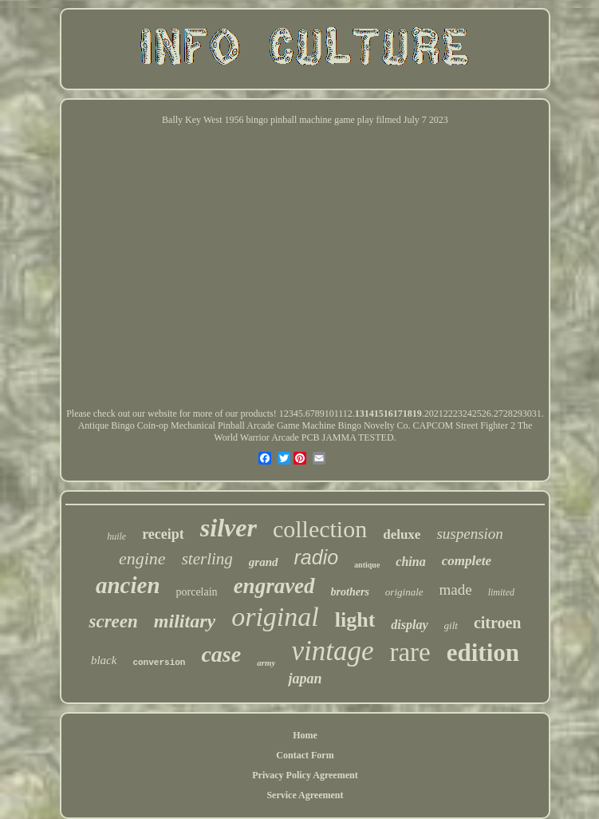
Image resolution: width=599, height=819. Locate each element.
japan (304, 678)
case (221, 654)
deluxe (401, 534)
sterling (207, 558)
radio (316, 557)
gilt (451, 625)
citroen (498, 622)
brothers (350, 592)
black (103, 660)
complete (466, 560)
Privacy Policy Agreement (304, 775)
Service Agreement (304, 795)
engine (142, 558)
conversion (158, 662)
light (355, 619)
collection (320, 529)
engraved (274, 586)
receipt (163, 534)
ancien (128, 585)
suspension (469, 533)
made (455, 589)
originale (404, 592)
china (410, 561)
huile (116, 536)
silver (228, 527)
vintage (332, 651)
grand (263, 562)
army (266, 662)
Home (305, 735)
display (409, 624)
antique (367, 564)
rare (409, 652)
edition (483, 653)
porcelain (197, 592)
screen (113, 621)
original (275, 616)
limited (501, 592)
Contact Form (304, 755)
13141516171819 (388, 413)
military (184, 621)
